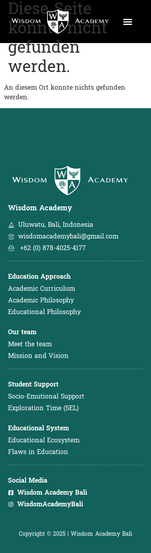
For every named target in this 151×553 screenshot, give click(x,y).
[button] (127, 21)
